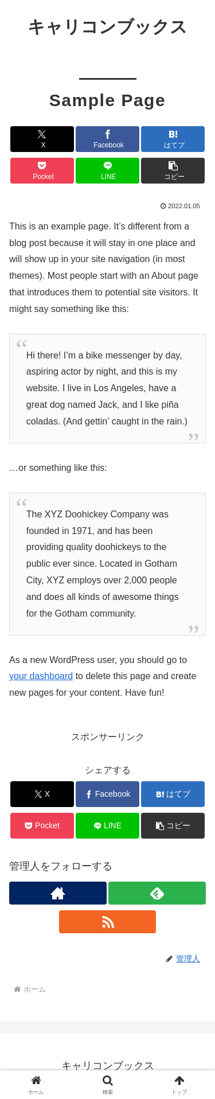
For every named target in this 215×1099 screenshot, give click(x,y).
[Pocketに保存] (42, 171)
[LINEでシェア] (107, 171)
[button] (173, 171)
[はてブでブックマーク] (173, 139)
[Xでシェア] (42, 139)
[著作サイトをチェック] (58, 893)
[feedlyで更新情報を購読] (157, 893)
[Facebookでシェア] (107, 139)
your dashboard (41, 676)
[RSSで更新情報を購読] (108, 921)
